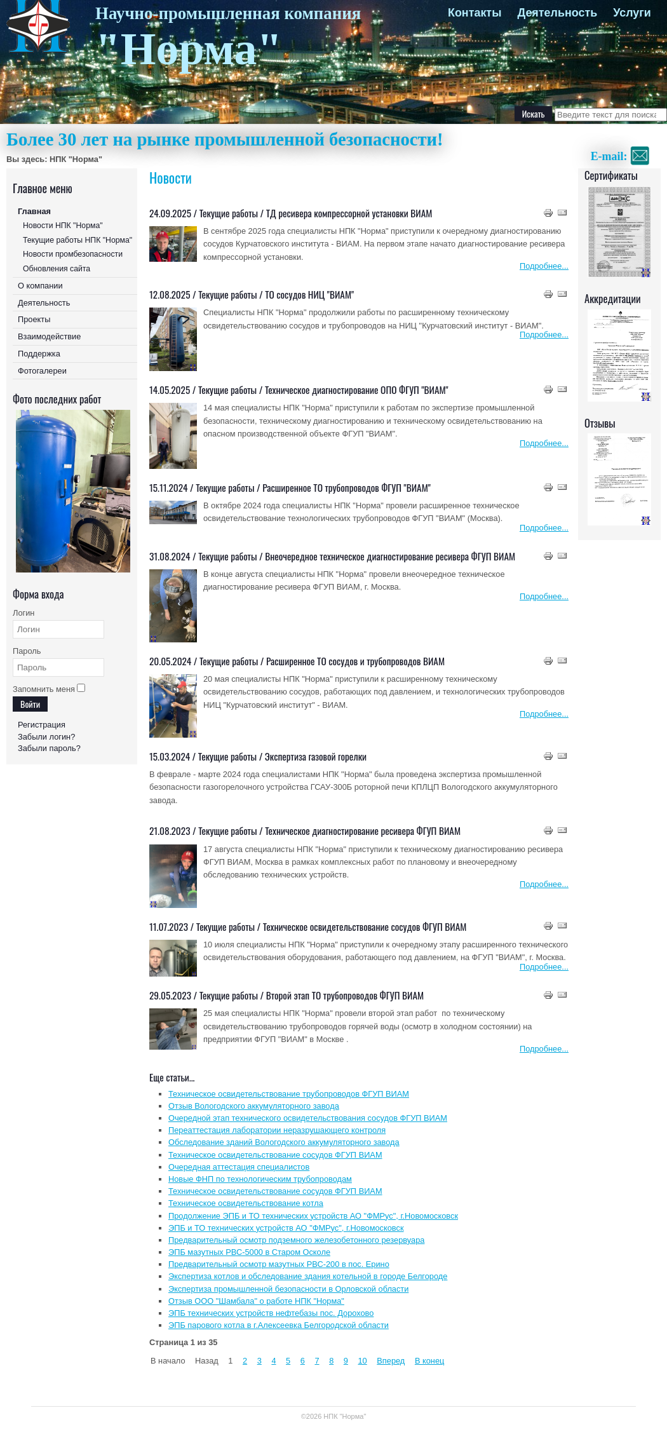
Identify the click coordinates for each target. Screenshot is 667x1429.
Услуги (632, 12)
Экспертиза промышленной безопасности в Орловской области (288, 1289)
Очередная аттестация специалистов (238, 1167)
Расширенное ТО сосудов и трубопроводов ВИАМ (355, 661)
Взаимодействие (49, 336)
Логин (23, 613)
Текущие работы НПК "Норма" (77, 240)
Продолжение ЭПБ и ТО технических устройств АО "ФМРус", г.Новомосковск (313, 1216)
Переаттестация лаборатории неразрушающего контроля (277, 1130)
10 (362, 1360)
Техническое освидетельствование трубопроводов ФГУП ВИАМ (288, 1094)
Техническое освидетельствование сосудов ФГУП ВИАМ (365, 926)
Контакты (474, 12)
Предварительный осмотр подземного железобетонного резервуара (296, 1240)
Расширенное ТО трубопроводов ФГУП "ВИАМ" (346, 487)
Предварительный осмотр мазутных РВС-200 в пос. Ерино (278, 1264)
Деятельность (557, 12)
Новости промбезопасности (73, 254)
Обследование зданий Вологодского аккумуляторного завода (284, 1142)
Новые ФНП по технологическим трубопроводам (260, 1179)
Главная (34, 211)
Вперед (391, 1360)
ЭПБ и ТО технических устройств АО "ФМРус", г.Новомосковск (286, 1228)
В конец (429, 1360)
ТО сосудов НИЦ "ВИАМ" (309, 294)
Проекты (34, 319)
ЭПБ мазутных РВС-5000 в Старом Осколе (249, 1252)
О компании (40, 285)
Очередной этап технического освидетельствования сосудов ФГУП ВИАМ (307, 1118)
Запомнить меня (44, 689)
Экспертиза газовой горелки (316, 756)
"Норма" (188, 49)
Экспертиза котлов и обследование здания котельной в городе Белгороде (307, 1276)
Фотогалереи (42, 371)
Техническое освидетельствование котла (245, 1203)
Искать (533, 113)
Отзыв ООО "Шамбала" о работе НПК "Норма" (256, 1301)
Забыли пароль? (49, 748)
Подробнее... (544, 266)
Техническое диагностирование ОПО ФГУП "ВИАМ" (356, 389)
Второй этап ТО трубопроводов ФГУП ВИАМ (345, 995)
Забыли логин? (46, 737)
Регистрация (41, 724)
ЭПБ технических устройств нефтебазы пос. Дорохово (271, 1313)
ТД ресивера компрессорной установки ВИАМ (349, 213)
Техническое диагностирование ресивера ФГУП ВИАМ (363, 830)
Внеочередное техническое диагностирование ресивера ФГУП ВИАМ (390, 556)
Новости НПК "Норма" (63, 225)
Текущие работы (228, 213)
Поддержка (39, 353)
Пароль (27, 651)
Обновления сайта (56, 268)
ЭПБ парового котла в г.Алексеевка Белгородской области (278, 1325)
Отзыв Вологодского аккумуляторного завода (253, 1106)
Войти (30, 703)
